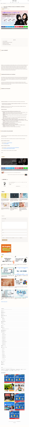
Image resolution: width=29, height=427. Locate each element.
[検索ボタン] (28, 1)
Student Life (4, 344)
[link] (9, 184)
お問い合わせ (18, 423)
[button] (3, 26)
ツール (3, 360)
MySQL (3, 353)
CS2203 (3, 334)
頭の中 (3, 366)
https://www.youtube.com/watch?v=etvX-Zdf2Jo (9, 148)
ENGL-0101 (4, 335)
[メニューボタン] (1, 1)
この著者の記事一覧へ (18, 186)
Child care (3, 312)
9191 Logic (14, 0)
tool (3, 326)
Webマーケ (4, 347)
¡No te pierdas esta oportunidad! (7, 44)
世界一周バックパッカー (5, 329)
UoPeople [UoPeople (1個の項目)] (22, 371)
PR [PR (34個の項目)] (4, 371)
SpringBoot (4, 357)
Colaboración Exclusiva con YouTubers (7, 42)
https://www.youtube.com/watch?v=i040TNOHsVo (13, 147)
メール (3, 232)
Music (3, 323)
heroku (3, 350)
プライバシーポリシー (11, 423)
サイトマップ (15, 423)
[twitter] (10, 184)
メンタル (3, 363)
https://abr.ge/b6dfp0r (6, 143)
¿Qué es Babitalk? (5, 41)
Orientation (4, 341)
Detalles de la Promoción (6, 43)
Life (3, 317)
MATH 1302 (4, 338)
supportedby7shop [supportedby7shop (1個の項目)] (7, 371)
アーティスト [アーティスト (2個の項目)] (24, 371)
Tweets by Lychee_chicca (4, 301)
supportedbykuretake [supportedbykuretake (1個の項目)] (18, 371)
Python (3, 354)
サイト (2, 235)
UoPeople (3, 332)
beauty (3, 320)
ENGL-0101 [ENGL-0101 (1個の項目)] (2, 371)
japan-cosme (4, 315)
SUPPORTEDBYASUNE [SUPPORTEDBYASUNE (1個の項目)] (12, 371)
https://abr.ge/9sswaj (9, 142)
